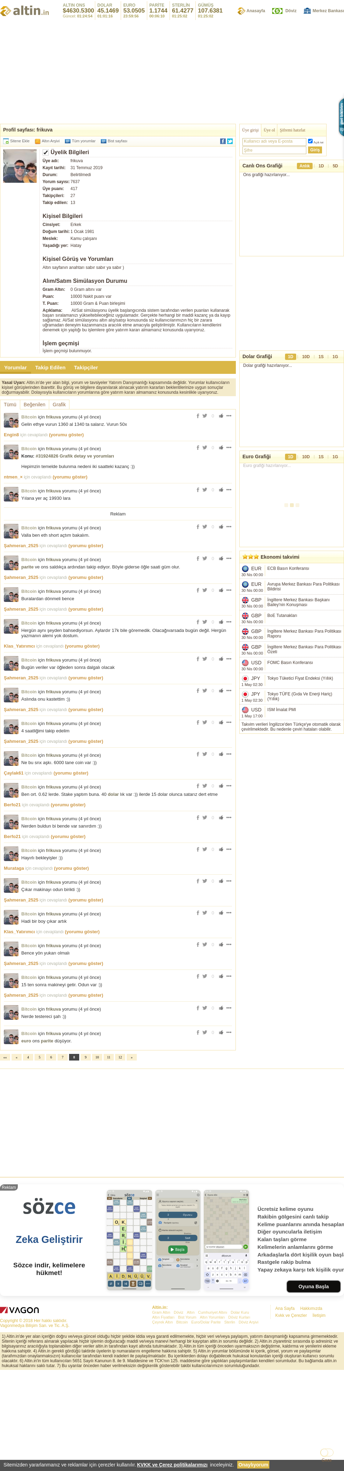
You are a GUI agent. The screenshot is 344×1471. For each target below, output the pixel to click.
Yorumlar (15, 367)
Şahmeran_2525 (21, 643)
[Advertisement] (118, 565)
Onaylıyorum (253, 1465)
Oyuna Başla (313, 1384)
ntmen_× (13, 477)
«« (5, 1155)
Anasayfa (256, 10)
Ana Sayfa (284, 1406)
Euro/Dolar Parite (205, 1420)
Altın (190, 1410)
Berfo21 (12, 902)
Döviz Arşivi (249, 1420)
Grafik (59, 404)
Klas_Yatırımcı (19, 743)
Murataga (14, 965)
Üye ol (269, 130)
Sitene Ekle (20, 141)
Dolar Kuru (240, 1410)
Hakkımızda (311, 1406)
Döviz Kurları (239, 1415)
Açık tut (318, 142)
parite (27, 664)
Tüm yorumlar (84, 141)
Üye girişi (250, 130)
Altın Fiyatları (163, 1415)
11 (109, 1155)
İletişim (319, 1413)
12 (120, 1155)
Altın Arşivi (51, 141)
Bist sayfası (117, 141)
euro (26, 1138)
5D (335, 166)
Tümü (10, 404)
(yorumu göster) (66, 434)
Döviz (291, 10)
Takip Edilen (50, 367)
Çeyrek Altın (162, 1420)
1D (321, 166)
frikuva (53, 417)
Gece (327, 1460)
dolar (113, 892)
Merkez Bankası (328, 10)
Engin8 (11, 434)
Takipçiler (86, 367)
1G (335, 356)
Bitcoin (29, 417)
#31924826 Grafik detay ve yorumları (75, 456)
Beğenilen (34, 404)
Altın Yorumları (212, 1415)
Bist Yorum (187, 1415)
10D (306, 356)
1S (321, 356)
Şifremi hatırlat (292, 130)
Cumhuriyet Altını (212, 1410)
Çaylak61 (13, 870)
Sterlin (229, 1420)
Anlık (305, 166)
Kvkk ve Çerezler (291, 1413)
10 (97, 1155)
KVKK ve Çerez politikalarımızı (172, 1465)
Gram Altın (161, 1410)
